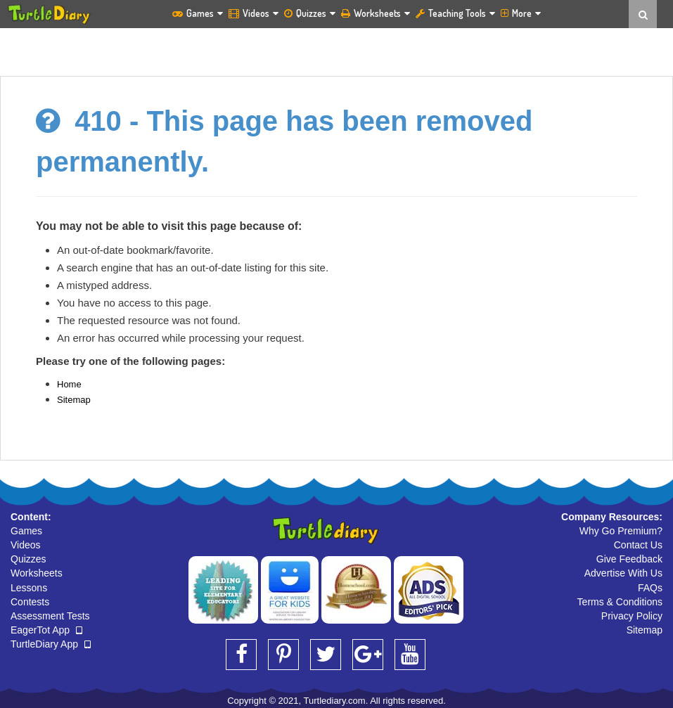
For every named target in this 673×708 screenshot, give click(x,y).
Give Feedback (629, 559)
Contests (30, 601)
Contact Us (638, 545)
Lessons (29, 587)
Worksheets (375, 13)
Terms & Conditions (619, 601)
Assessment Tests (50, 616)
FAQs (650, 587)
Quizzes (309, 13)
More (521, 13)
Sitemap (74, 399)
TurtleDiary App (51, 644)
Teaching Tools (455, 13)
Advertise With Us (623, 573)
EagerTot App (46, 630)
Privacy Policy (631, 616)
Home (69, 384)
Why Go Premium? (620, 530)
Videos (253, 13)
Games (197, 13)
